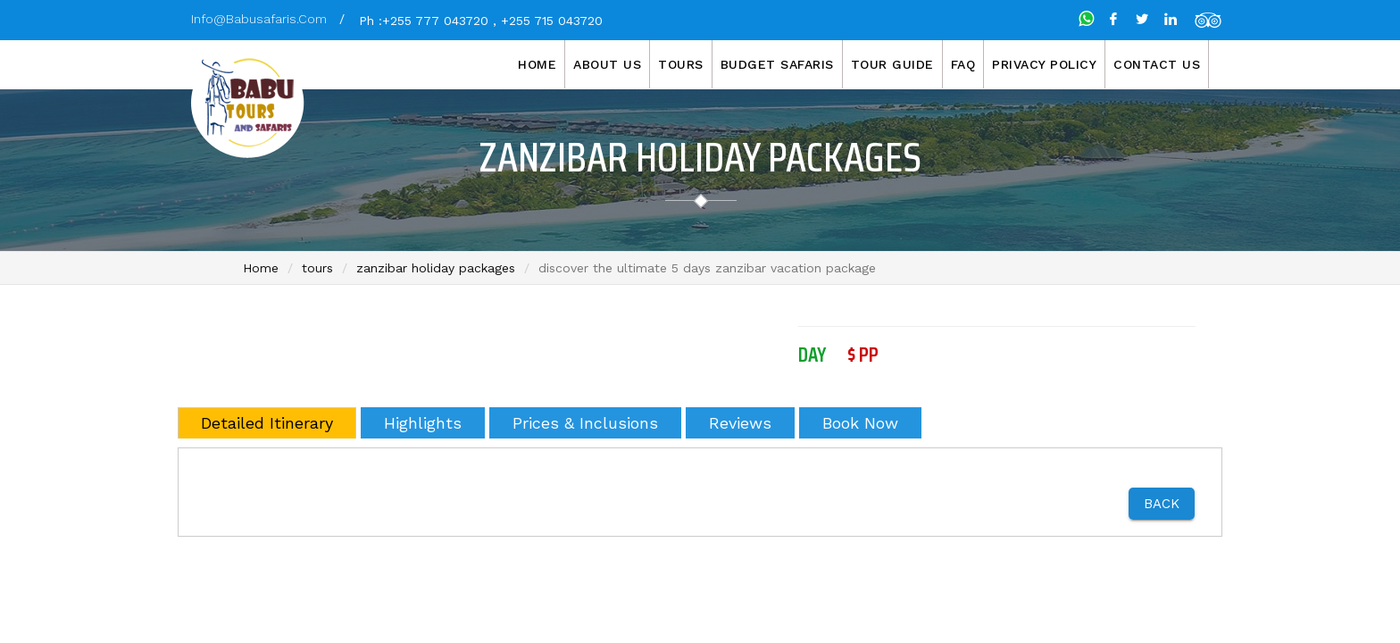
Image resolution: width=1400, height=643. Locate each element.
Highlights (423, 422)
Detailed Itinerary (267, 422)
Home (537, 64)
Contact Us (1156, 64)
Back (1161, 504)
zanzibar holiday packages (435, 268)
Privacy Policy (1044, 64)
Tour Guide (892, 64)
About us (607, 64)
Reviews (740, 422)
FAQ (963, 64)
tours (317, 268)
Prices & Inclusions (585, 422)
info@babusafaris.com (259, 19)
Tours (681, 64)
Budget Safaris (777, 64)
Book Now (860, 422)
